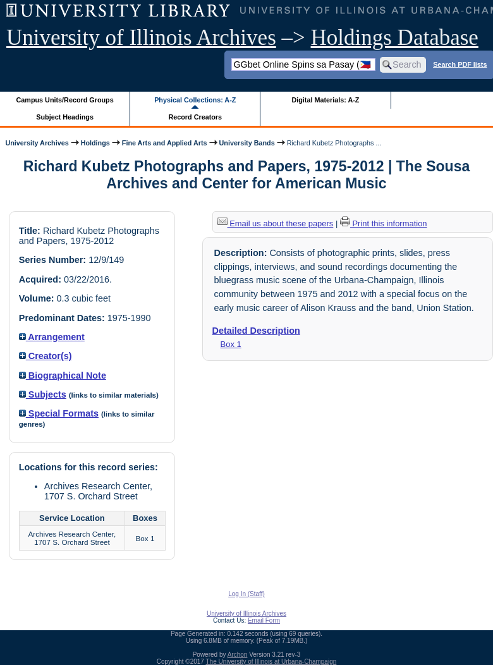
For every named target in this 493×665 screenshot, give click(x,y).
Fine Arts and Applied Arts (164, 143)
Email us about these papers (275, 223)
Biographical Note (62, 375)
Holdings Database (394, 37)
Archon (238, 654)
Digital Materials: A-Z (325, 100)
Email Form (264, 620)
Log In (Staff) (246, 593)
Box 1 (231, 344)
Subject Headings (65, 117)
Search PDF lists (460, 64)
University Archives (36, 143)
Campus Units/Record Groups (65, 100)
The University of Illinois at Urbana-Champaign (271, 661)
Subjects (42, 394)
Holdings (95, 143)
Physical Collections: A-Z (195, 100)
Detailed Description (256, 331)
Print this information (383, 223)
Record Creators (195, 117)
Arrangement (52, 337)
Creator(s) (45, 356)
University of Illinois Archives (141, 37)
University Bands (247, 143)
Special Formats (59, 413)
